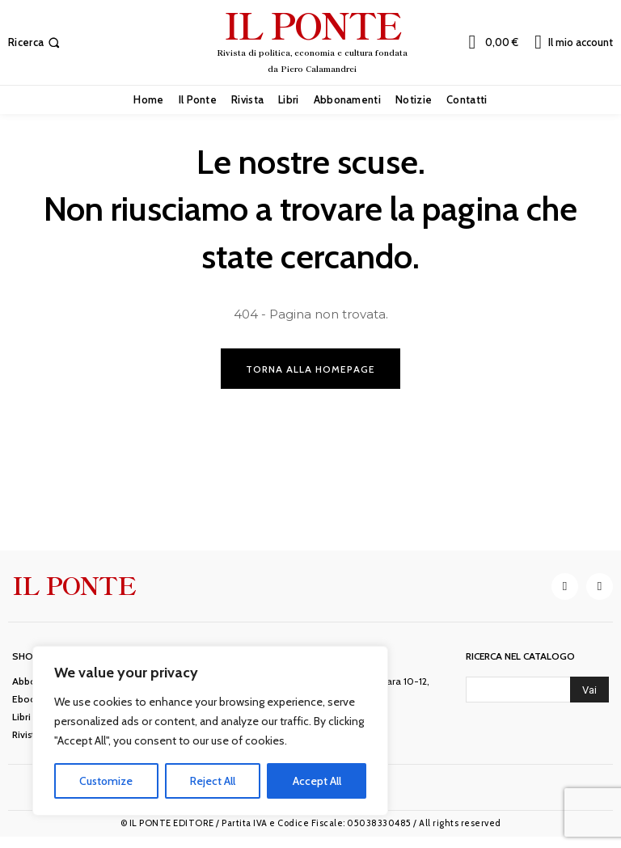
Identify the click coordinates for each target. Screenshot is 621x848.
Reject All (212, 781)
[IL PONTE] (312, 40)
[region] (210, 731)
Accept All (317, 781)
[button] (35, 42)
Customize (106, 781)
